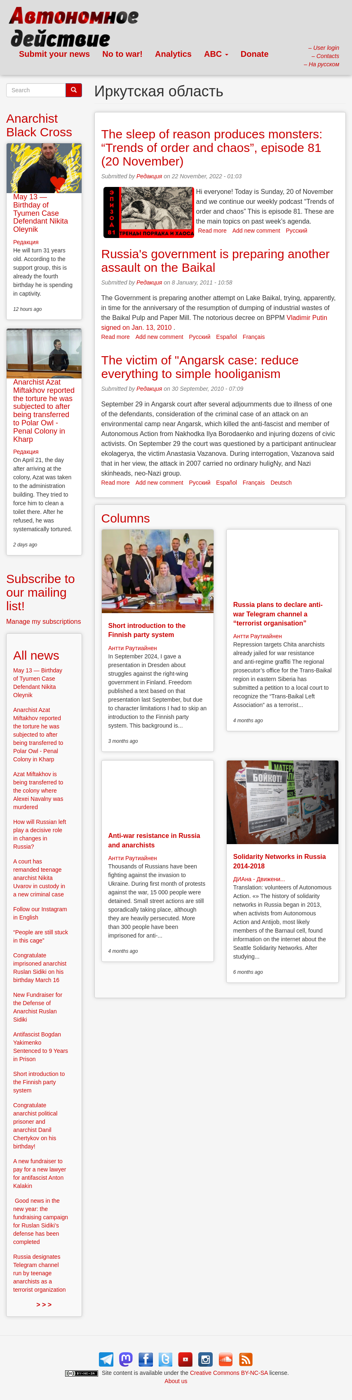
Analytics (173, 53)
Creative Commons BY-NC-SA (229, 1373)
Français (254, 337)
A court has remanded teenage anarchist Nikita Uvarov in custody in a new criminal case (39, 878)
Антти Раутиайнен (132, 648)
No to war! (122, 53)
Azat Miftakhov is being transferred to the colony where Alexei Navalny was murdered (38, 790)
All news (36, 655)
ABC (216, 53)
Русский (296, 230)
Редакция (149, 176)
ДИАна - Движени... (259, 879)
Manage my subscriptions (43, 621)
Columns (125, 518)
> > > (44, 1304)
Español (226, 337)
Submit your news (54, 53)
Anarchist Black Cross (39, 125)
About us (175, 1381)
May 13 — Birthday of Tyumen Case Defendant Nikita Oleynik (40, 213)
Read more (212, 230)
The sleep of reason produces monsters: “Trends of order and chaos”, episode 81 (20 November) (212, 147)
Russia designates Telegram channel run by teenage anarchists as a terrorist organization (39, 1273)
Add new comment (256, 230)
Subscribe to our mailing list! (40, 592)
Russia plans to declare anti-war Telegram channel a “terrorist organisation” (278, 614)
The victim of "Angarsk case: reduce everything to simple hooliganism (200, 366)
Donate (255, 53)
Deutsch (280, 482)
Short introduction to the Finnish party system (39, 1082)
